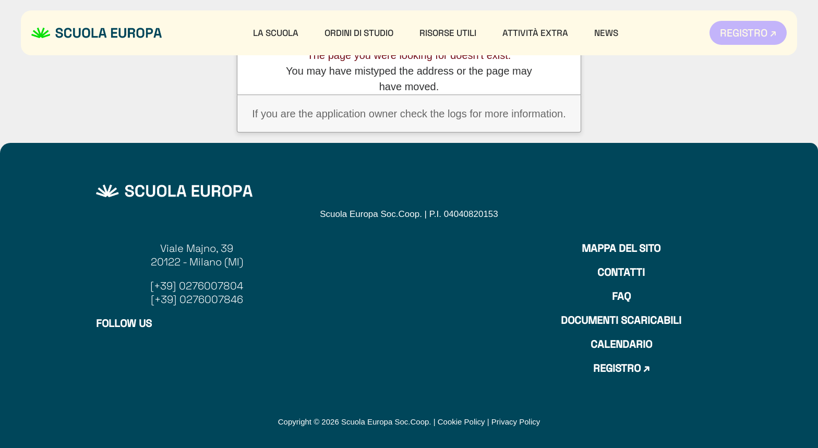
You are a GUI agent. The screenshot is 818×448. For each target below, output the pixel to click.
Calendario (621, 344)
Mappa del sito (621, 248)
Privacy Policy (515, 421)
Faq (621, 296)
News (606, 33)
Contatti (621, 272)
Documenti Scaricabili (621, 320)
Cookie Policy (461, 421)
